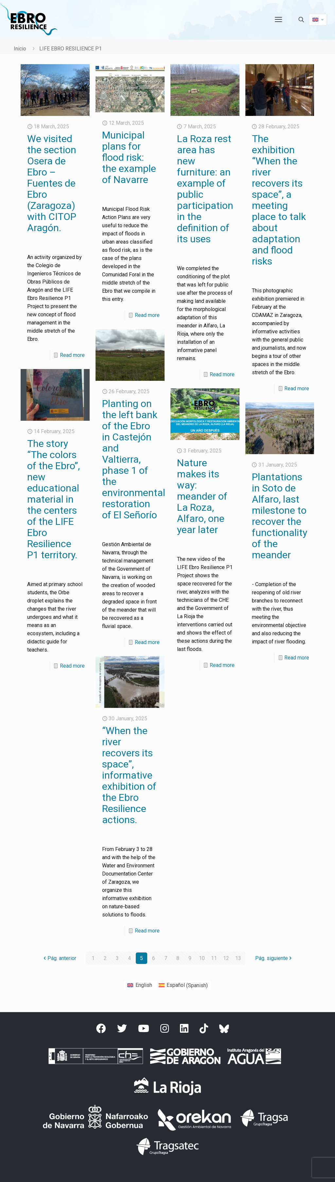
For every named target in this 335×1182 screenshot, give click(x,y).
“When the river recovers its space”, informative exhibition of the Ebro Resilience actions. (129, 775)
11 (214, 958)
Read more (72, 355)
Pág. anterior (59, 958)
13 (238, 958)
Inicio (20, 49)
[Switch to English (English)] (139, 985)
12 (226, 958)
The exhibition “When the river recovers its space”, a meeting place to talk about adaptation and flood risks (279, 200)
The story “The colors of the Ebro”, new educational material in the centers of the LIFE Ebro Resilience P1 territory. (53, 499)
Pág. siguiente (274, 958)
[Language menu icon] (318, 20)
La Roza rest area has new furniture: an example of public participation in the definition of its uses (205, 189)
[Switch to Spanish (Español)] (183, 985)
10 (202, 958)
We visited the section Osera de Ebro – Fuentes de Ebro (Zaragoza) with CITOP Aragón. (51, 183)
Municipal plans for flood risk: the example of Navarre (129, 157)
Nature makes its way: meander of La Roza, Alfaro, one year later (202, 496)
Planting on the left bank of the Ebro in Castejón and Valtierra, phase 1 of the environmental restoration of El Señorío (133, 459)
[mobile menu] (278, 19)
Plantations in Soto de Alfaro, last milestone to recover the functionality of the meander (279, 516)
